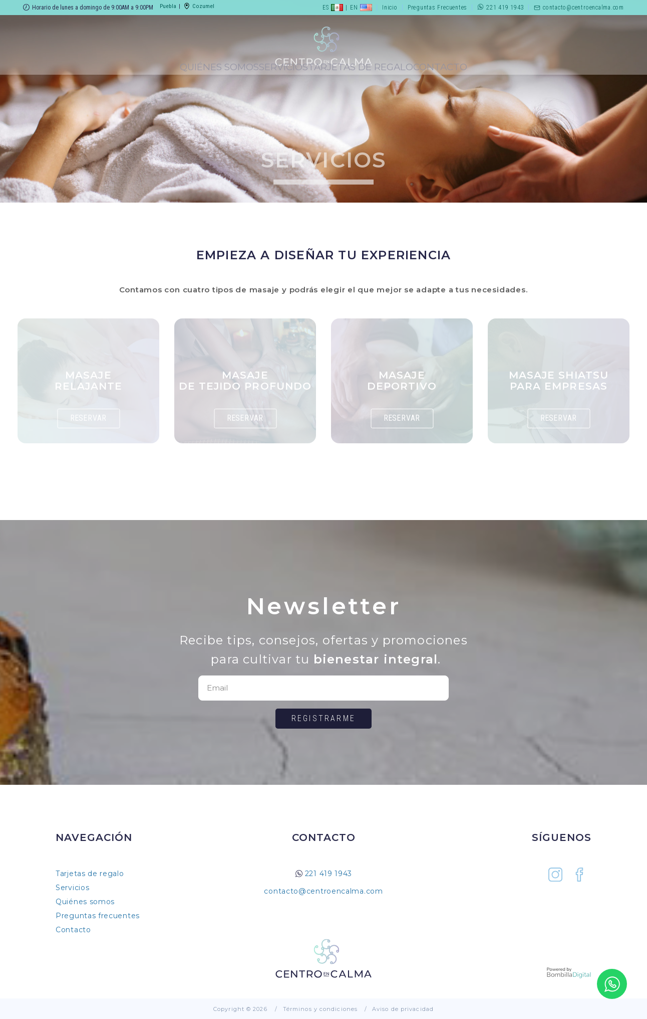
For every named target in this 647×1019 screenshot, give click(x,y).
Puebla (168, 7)
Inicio (389, 7)
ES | (334, 7)
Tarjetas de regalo (90, 873)
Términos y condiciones (320, 1008)
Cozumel (198, 8)
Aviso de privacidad (403, 1008)
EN (360, 7)
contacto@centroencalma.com (578, 7)
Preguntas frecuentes (98, 915)
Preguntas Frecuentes (437, 7)
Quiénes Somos (93, 62)
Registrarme (323, 718)
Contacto (577, 62)
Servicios (215, 62)
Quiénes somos (85, 901)
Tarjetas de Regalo (453, 62)
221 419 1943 (500, 7)
